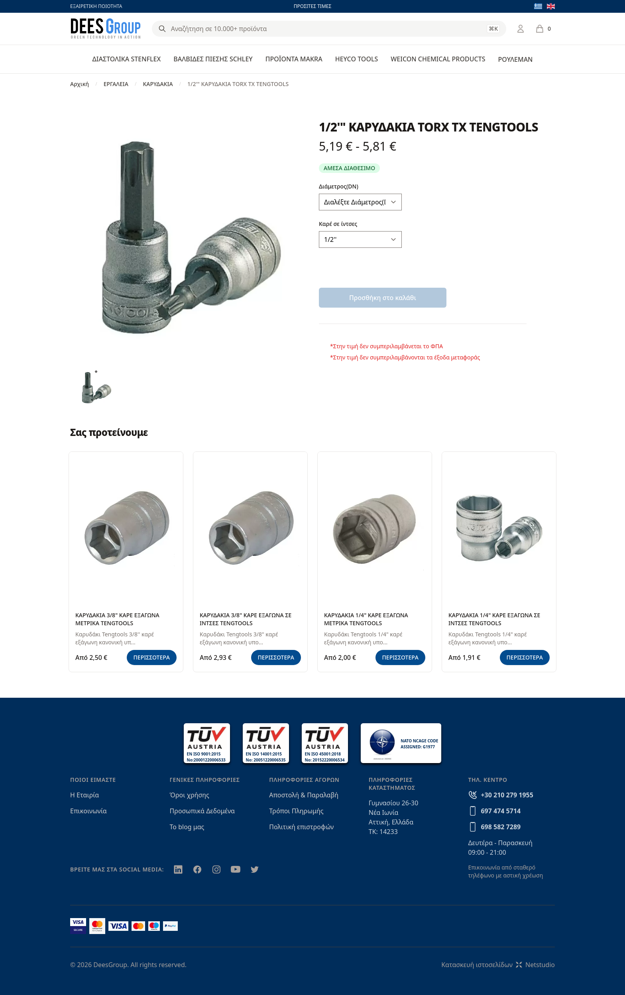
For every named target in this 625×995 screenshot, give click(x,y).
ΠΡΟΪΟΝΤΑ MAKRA (293, 59)
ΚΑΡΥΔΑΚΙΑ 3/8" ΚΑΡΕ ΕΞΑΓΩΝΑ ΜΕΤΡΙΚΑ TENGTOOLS (117, 619)
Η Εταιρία (84, 795)
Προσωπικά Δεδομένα (202, 811)
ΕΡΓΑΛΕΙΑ (116, 84)
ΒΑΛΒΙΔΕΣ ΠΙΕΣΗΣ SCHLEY (212, 59)
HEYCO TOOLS (356, 59)
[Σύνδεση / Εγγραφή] (520, 28)
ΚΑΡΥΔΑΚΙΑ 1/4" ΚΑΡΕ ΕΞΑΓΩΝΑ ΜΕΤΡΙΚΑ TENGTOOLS (366, 619)
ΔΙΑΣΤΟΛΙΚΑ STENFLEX (126, 59)
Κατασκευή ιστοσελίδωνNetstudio (498, 964)
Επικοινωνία (88, 811)
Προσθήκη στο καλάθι (382, 297)
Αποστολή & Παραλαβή (303, 795)
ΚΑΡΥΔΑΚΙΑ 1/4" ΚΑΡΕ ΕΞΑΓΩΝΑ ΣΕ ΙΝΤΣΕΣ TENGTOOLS (494, 619)
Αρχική (79, 84)
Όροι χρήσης (189, 795)
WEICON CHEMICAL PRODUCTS (438, 59)
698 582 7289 (501, 826)
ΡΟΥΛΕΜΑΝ (515, 59)
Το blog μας (187, 826)
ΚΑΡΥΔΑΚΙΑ (158, 84)
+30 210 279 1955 (507, 795)
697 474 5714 (501, 811)
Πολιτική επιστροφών (301, 826)
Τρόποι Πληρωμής (296, 811)
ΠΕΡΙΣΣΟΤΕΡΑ (152, 657)
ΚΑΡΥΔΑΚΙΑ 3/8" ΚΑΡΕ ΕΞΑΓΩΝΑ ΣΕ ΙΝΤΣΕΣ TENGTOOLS (245, 619)
